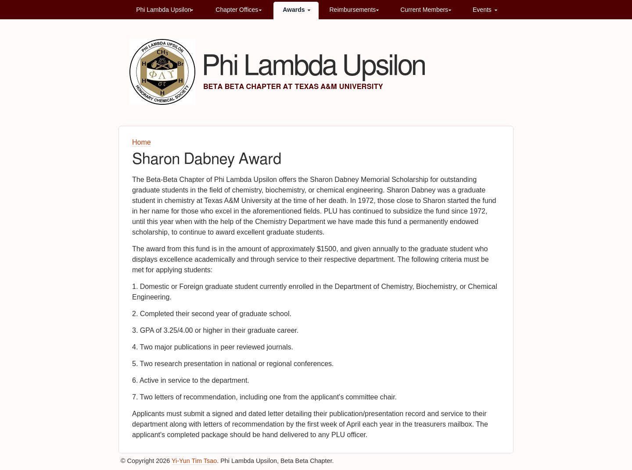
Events (482, 9)
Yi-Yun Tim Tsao (194, 460)
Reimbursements (352, 9)
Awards (294, 9)
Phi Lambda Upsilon (163, 9)
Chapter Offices (236, 9)
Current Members (424, 9)
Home (141, 142)
